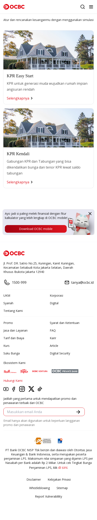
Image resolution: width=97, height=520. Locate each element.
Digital (54, 303)
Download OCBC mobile (36, 229)
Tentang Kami (13, 311)
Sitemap (62, 488)
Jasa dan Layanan (15, 330)
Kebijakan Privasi (59, 479)
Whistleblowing (39, 488)
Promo (8, 323)
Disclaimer (33, 479)
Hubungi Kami (12, 381)
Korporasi (56, 295)
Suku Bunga (11, 353)
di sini (62, 467)
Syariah (8, 303)
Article (54, 346)
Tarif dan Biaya (13, 338)
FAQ (53, 330)
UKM (6, 295)
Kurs (6, 346)
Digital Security (60, 353)
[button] (78, 412)
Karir (53, 338)
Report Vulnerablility (48, 496)
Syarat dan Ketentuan (64, 323)
